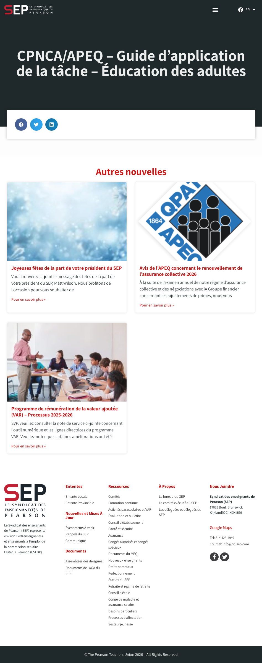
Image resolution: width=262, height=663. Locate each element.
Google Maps (221, 527)
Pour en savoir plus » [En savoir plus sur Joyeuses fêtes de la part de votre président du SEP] (28, 299)
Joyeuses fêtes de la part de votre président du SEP (66, 268)
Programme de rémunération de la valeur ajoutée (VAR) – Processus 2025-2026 (64, 411)
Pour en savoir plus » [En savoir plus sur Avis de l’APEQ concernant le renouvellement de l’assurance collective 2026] (157, 305)
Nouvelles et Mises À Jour (84, 515)
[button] (215, 9)
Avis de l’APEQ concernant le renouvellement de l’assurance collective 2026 (191, 271)
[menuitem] (250, 9)
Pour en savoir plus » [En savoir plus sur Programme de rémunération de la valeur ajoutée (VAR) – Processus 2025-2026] (28, 446)
